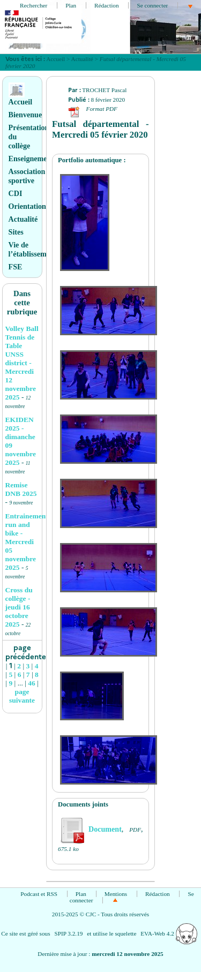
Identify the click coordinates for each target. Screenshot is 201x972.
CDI (16, 193)
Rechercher (33, 5)
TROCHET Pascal (104, 90)
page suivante (22, 696)
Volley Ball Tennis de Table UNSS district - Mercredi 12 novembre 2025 (22, 363)
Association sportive (27, 176)
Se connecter (152, 5)
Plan (70, 5)
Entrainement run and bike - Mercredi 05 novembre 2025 (26, 541)
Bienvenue (25, 114)
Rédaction (106, 5)
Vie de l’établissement (33, 249)
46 (31, 683)
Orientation (27, 206)
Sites (16, 232)
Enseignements (33, 158)
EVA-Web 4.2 (168, 933)
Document (90, 829)
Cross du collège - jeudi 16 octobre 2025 (19, 607)
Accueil (55, 59)
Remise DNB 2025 (21, 489)
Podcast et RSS (38, 894)
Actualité (82, 59)
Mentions (116, 894)
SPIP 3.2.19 (68, 933)
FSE (16, 266)
